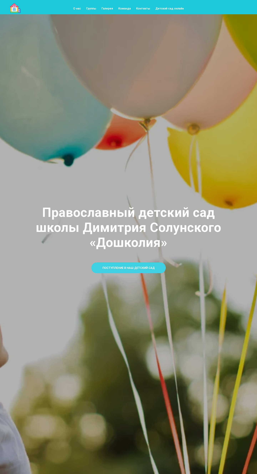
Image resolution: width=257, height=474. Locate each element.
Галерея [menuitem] (107, 8)
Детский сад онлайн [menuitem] (169, 8)
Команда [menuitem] (124, 8)
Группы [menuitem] (91, 8)
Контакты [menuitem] (143, 8)
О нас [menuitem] (77, 8)
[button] (128, 267)
